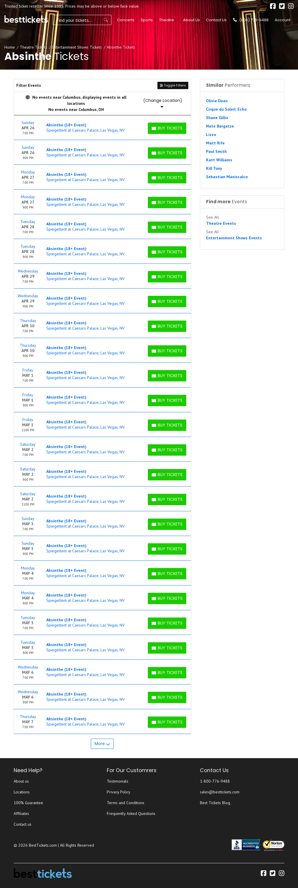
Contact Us (216, 20)
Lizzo (211, 134)
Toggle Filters (173, 85)
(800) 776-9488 (251, 20)
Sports (146, 20)
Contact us (22, 824)
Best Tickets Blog (215, 802)
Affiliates (21, 813)
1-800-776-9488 (215, 781)
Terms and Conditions (125, 802)
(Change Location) (162, 103)
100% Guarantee (28, 802)
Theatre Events (221, 223)
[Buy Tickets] (167, 128)
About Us (191, 20)
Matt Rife (215, 143)
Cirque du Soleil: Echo (226, 109)
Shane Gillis (217, 117)
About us (21, 781)
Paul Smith (216, 151)
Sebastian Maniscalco (227, 176)
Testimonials (117, 781)
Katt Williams (219, 159)
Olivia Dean (217, 100)
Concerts (125, 20)
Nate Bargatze (220, 126)
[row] (102, 127)
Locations (22, 792)
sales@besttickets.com (220, 792)
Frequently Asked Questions (131, 813)
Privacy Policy (118, 792)
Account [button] (282, 20)
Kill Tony (214, 168)
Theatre (165, 20)
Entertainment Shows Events (234, 237)
